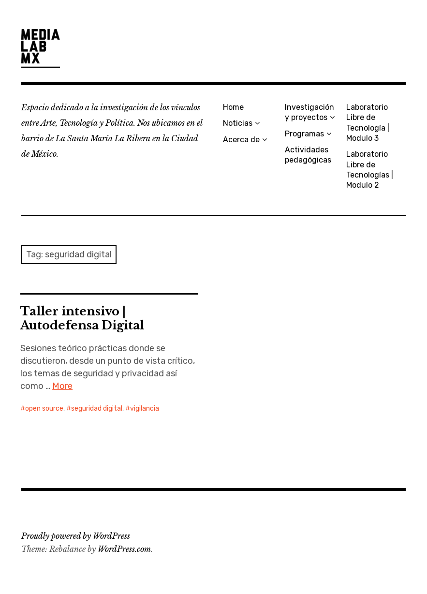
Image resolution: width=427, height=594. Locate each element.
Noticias (237, 123)
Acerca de (241, 139)
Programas (304, 133)
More (62, 386)
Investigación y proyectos (309, 112)
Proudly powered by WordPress (75, 536)
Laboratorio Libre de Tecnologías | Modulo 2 (369, 169)
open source (44, 408)
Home (233, 107)
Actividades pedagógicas (308, 154)
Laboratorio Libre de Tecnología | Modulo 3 (367, 123)
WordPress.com (124, 549)
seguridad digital (96, 408)
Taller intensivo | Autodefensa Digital (82, 318)
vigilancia (144, 408)
